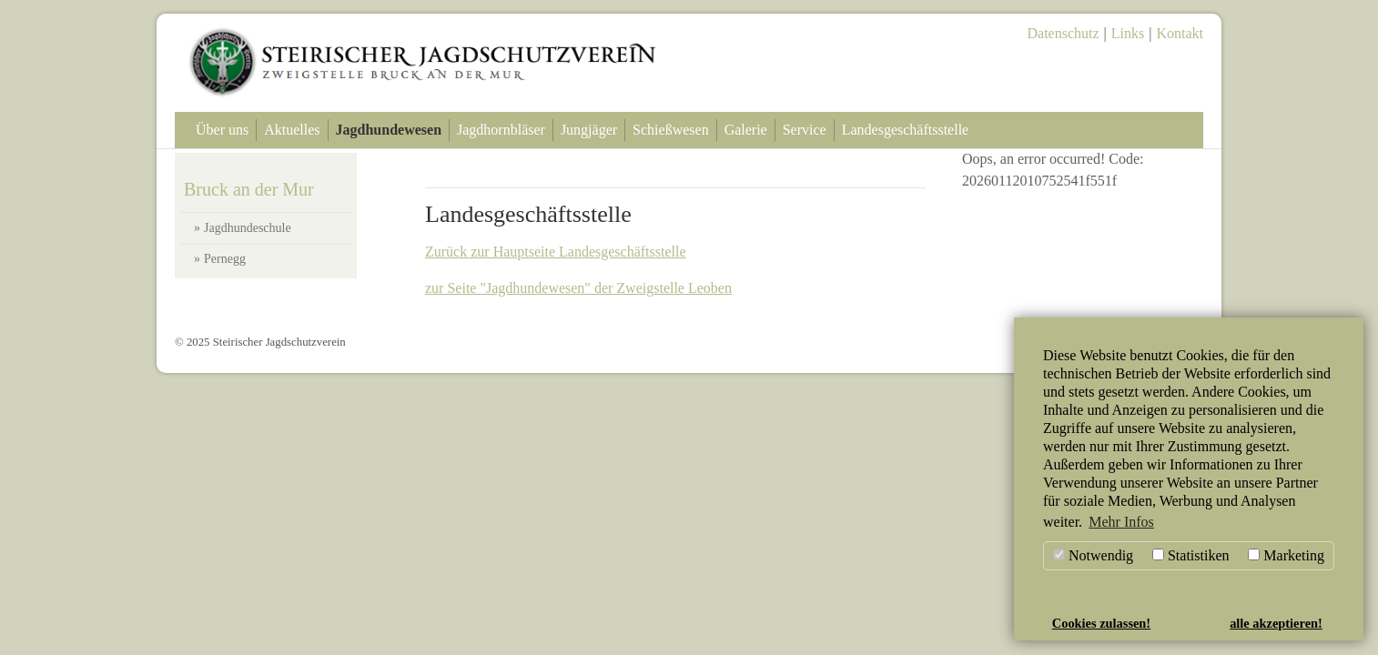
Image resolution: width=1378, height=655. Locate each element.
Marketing (1286, 555)
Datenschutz (1063, 33)
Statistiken (1191, 555)
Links (1127, 33)
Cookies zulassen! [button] (1101, 623)
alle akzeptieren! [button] (1276, 623)
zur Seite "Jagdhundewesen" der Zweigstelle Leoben (578, 288)
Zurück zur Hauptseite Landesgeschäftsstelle (555, 251)
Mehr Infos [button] (1121, 521)
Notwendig (1093, 555)
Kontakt (1179, 33)
